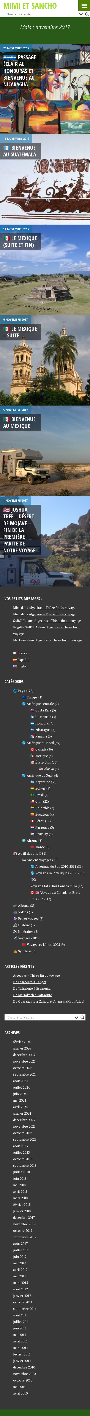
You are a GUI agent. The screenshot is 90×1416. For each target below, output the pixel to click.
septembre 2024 (24, 1074)
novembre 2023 (24, 1126)
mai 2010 (19, 1387)
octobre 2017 (22, 1230)
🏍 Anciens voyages (36, 860)
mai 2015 (19, 1276)
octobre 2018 (22, 1159)
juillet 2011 (21, 1321)
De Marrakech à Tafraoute (32, 995)
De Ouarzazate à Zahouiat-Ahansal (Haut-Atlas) (48, 1001)
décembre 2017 (24, 1217)
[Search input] (41, 14)
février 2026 (22, 1042)
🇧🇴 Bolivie (38, 788)
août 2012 (20, 1289)
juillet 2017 (21, 1250)
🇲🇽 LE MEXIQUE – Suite (20, 332)
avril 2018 (20, 1191)
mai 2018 (19, 1185)
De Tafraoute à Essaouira (32, 988)
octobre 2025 (22, 1068)
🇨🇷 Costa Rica (40, 710)
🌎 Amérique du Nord (38, 743)
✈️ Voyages (21, 938)
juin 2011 (20, 1328)
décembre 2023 (24, 1120)
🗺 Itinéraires (23, 931)
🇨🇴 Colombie (39, 808)
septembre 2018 (24, 1165)
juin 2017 (20, 1256)
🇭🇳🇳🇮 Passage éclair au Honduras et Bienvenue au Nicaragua (19, 70)
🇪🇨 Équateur (39, 814)
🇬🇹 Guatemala (40, 717)
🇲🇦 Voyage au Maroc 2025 (41, 944)
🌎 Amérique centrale (38, 703)
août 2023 (20, 1146)
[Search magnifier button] (87, 14)
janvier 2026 (22, 1048)
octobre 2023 (22, 1133)
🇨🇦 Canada (38, 749)
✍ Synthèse (22, 951)
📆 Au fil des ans (25, 853)
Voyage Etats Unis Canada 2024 (53, 886)
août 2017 (20, 1243)
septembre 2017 (24, 1237)
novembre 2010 (24, 1374)
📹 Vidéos (20, 912)
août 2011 (20, 1315)
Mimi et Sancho (30, 5)
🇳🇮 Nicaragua (40, 730)
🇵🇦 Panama (38, 736)
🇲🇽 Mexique (39, 756)
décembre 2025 (24, 1055)
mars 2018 (20, 1198)
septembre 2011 (24, 1308)
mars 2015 (20, 1282)
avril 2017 (20, 1269)
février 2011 (22, 1354)
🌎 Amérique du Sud (37, 775)
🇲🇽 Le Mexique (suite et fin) (20, 241)
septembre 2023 (24, 1139)
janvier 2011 (22, 1361)
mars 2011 (20, 1347)
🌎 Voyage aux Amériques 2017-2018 (57, 873)
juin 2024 (20, 1094)
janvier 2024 (22, 1113)
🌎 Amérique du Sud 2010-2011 (53, 866)
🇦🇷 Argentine (40, 782)
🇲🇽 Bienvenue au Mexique (19, 422)
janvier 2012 (22, 1295)
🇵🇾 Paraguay (39, 827)
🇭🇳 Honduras (40, 723)
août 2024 (20, 1081)
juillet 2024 (21, 1087)
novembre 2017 (24, 1224)
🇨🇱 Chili (36, 801)
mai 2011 (19, 1334)
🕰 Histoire (21, 925)
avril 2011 (20, 1341)
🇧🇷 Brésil (37, 795)
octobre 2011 (22, 1302)
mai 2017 (19, 1263)
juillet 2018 (21, 1172)
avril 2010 (20, 1393)
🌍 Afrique (30, 840)
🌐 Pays (19, 690)
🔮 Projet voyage (26, 918)
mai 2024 (19, 1100)
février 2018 (22, 1204)
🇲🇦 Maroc (37, 847)
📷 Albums (21, 905)
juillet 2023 (21, 1152)
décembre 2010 (24, 1367)
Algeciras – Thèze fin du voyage (52, 607)
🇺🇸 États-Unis (40, 762)
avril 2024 (20, 1107)
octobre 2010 (22, 1380)
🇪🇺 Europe (30, 697)
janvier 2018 (22, 1211)
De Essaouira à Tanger (29, 982)
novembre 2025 (24, 1061)
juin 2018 (20, 1178)
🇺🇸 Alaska (46, 769)
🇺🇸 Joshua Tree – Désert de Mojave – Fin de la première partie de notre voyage (19, 530)
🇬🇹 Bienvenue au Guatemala (19, 151)
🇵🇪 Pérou (37, 821)
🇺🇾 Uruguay (39, 834)
